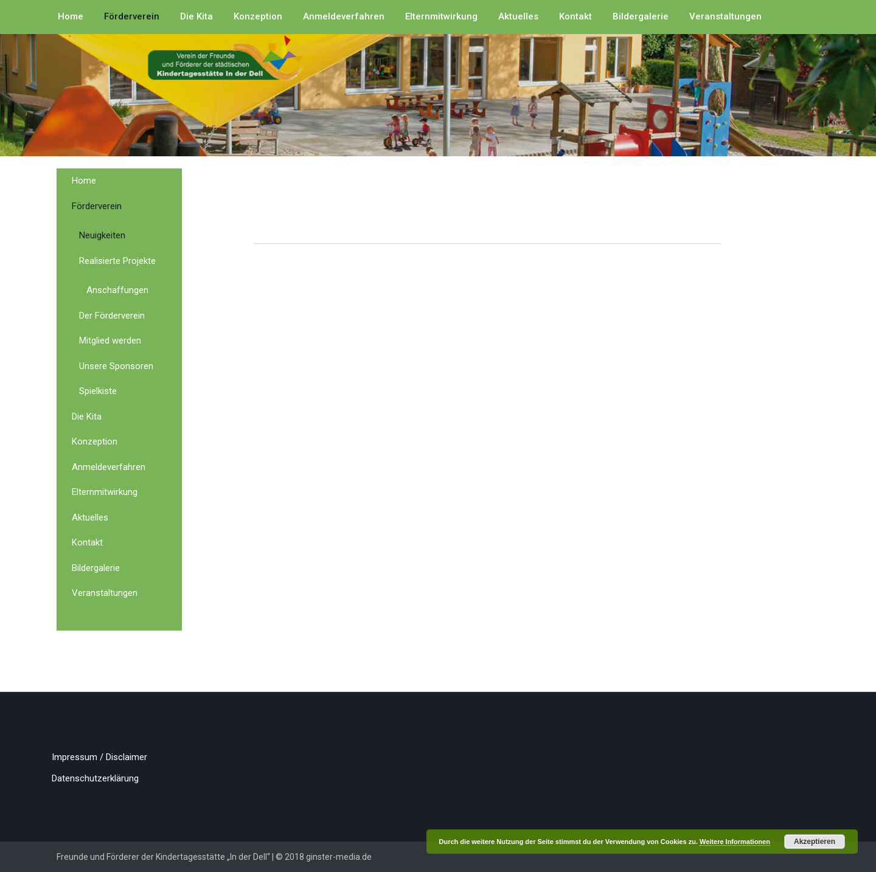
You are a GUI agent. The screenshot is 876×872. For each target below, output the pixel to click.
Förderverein (131, 16)
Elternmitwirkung (441, 16)
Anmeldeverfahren (343, 16)
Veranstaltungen (725, 16)
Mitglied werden (110, 340)
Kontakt (575, 16)
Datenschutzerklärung (95, 778)
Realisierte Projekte (117, 260)
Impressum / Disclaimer (99, 757)
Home (70, 16)
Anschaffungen (117, 290)
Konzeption (258, 16)
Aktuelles (518, 16)
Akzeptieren (814, 841)
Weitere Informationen (735, 841)
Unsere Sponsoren (116, 366)
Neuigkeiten (102, 235)
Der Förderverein (112, 315)
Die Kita (196, 16)
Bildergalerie (641, 16)
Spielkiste (98, 391)
